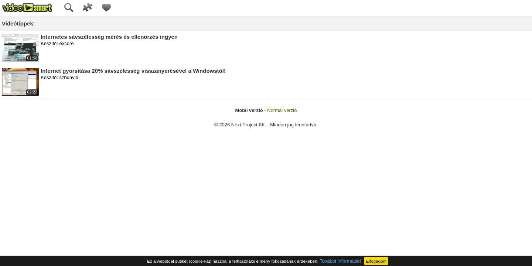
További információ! (340, 261)
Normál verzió (282, 110)
